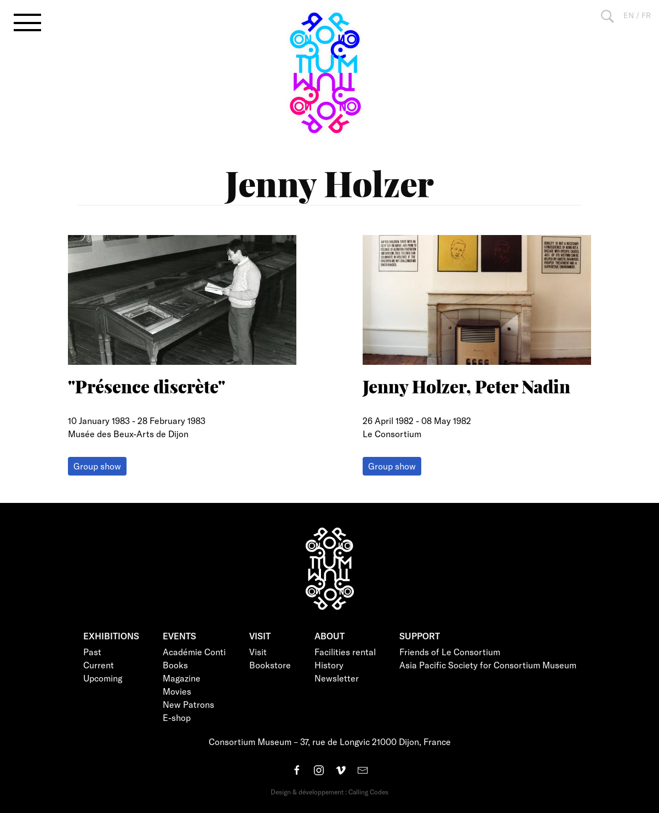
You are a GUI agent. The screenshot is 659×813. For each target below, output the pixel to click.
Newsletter (336, 678)
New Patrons (188, 704)
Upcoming (102, 678)
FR (646, 15)
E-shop (177, 717)
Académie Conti (194, 651)
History (328, 665)
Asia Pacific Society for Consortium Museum (487, 665)
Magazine (181, 678)
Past (92, 651)
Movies (177, 691)
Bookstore (270, 665)
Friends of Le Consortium (449, 651)
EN (628, 15)
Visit (258, 651)
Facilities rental (345, 651)
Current (98, 665)
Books (175, 665)
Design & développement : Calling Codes (329, 791)
